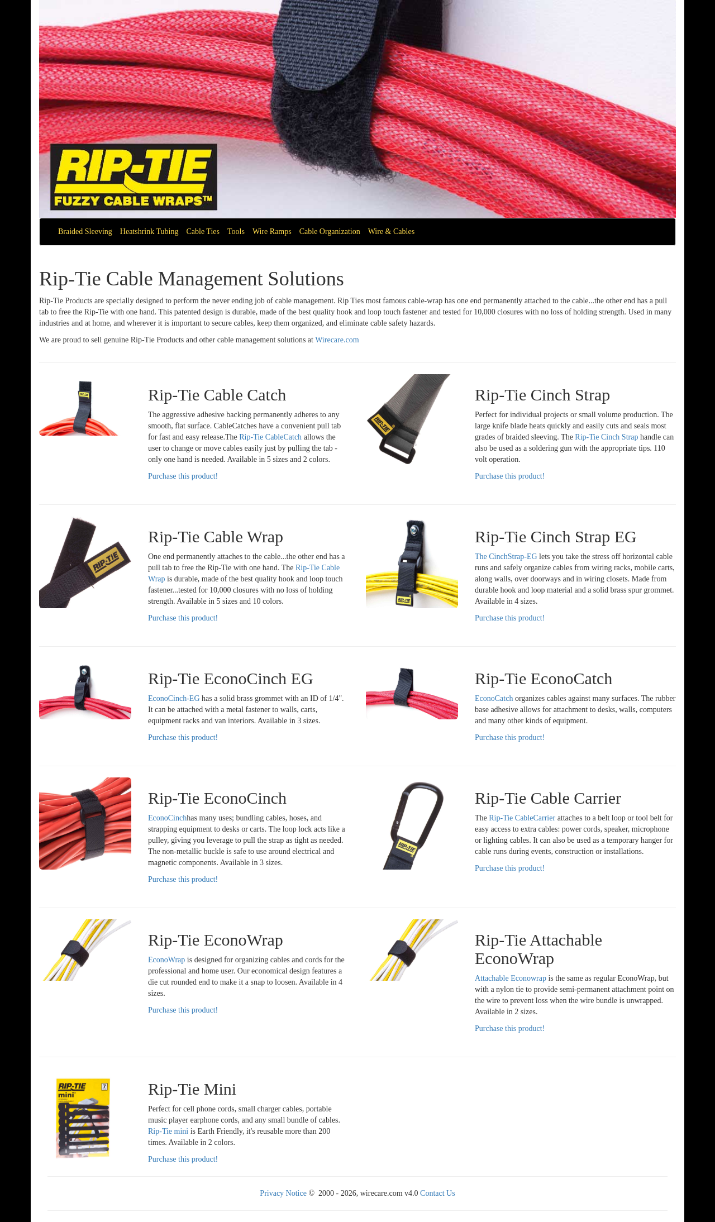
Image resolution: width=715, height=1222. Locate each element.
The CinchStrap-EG (506, 556)
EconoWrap (166, 960)
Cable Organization (329, 231)
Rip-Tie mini (168, 1131)
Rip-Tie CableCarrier (522, 818)
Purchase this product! (183, 476)
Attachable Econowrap (510, 978)
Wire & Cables (391, 231)
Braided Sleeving (85, 231)
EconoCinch (167, 818)
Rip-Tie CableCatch (270, 437)
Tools (236, 231)
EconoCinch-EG (174, 698)
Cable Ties (203, 231)
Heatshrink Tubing (149, 231)
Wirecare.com (337, 340)
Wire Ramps (272, 231)
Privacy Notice (283, 1193)
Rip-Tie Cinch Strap (607, 437)
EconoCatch (494, 698)
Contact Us (437, 1193)
